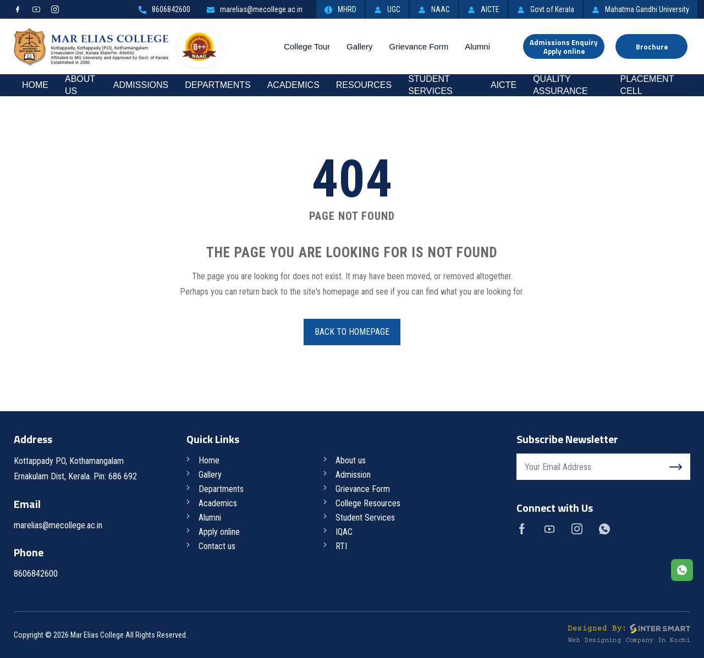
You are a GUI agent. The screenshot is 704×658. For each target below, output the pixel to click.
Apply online (219, 532)
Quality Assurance (560, 85)
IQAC (344, 532)
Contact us (217, 546)
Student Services (430, 85)
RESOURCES (364, 85)
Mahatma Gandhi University (640, 9)
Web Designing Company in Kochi (629, 640)
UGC (387, 9)
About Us (80, 85)
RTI (341, 546)
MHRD (340, 9)
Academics (293, 85)
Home (35, 85)
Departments (217, 85)
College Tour (307, 46)
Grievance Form (419, 46)
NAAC (434, 9)
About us (351, 460)
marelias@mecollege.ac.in (254, 9)
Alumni (477, 46)
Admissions (140, 85)
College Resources (368, 503)
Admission (353, 474)
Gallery (359, 46)
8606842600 (164, 9)
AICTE (483, 9)
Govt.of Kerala (545, 9)
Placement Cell (647, 85)
